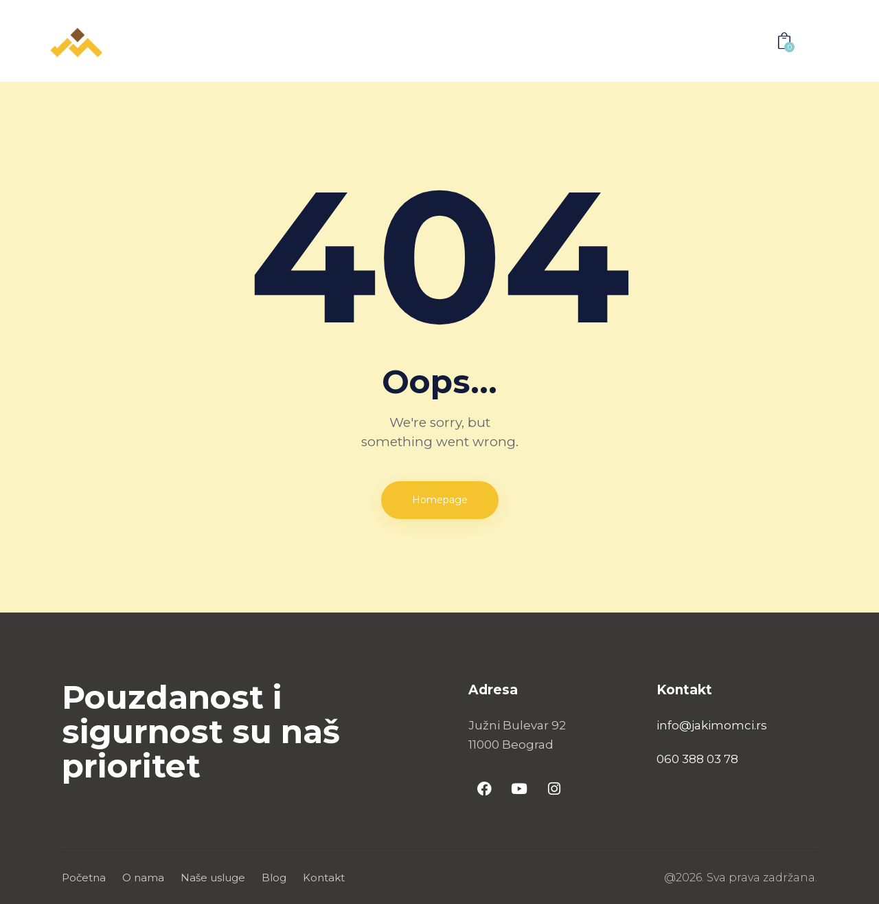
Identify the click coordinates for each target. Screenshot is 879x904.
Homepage (440, 500)
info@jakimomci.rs (712, 725)
